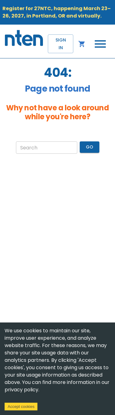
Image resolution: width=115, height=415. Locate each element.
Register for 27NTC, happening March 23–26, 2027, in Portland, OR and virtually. (56, 12)
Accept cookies (21, 406)
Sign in (60, 44)
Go (89, 147)
